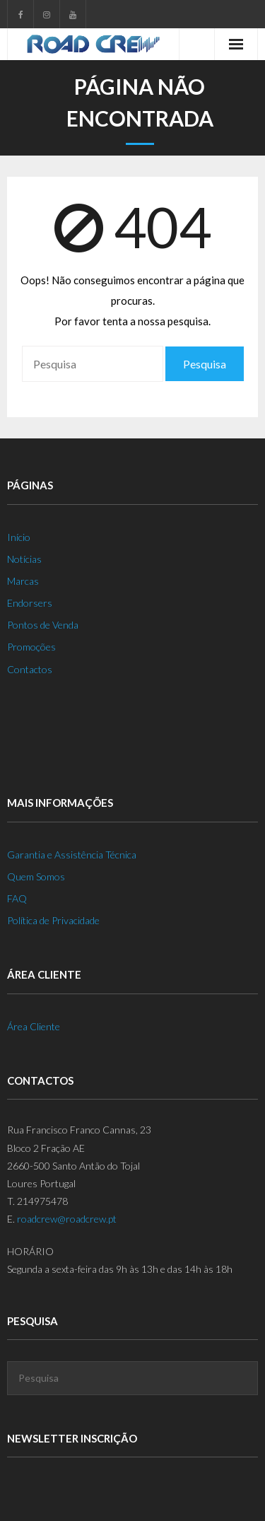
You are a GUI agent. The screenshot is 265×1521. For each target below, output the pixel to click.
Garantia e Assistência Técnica (71, 855)
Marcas (23, 581)
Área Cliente (33, 1026)
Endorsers (29, 603)
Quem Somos (36, 876)
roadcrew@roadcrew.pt (67, 1219)
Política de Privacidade (53, 920)
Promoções (31, 647)
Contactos (29, 669)
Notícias (24, 559)
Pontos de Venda (42, 625)
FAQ (17, 898)
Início (18, 537)
